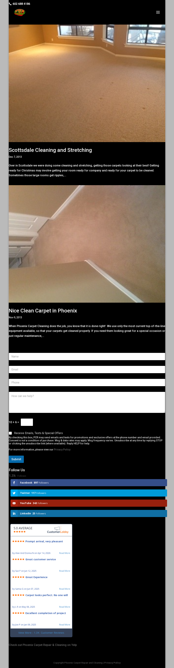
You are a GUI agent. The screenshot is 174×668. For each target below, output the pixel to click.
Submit (16, 459)
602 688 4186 (21, 4)
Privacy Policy (62, 449)
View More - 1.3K (41, 632)
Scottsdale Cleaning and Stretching (50, 150)
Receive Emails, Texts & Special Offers (38, 433)
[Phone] (87, 382)
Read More (64, 553)
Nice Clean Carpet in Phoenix (43, 310)
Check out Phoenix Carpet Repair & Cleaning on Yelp (43, 645)
